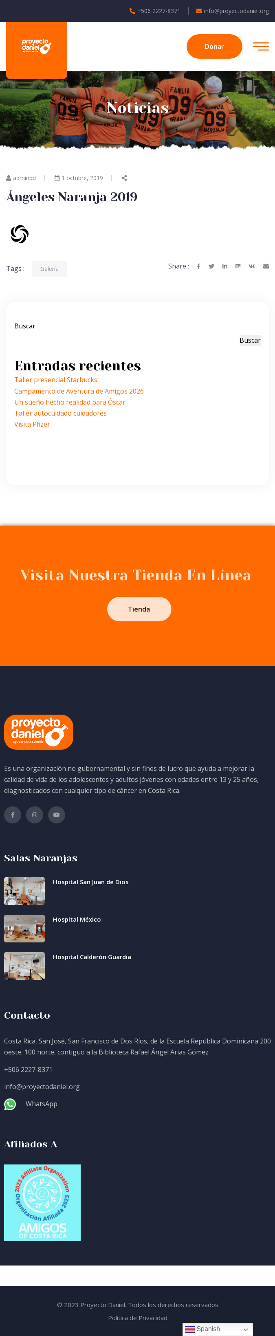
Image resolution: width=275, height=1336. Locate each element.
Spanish (202, 1329)
